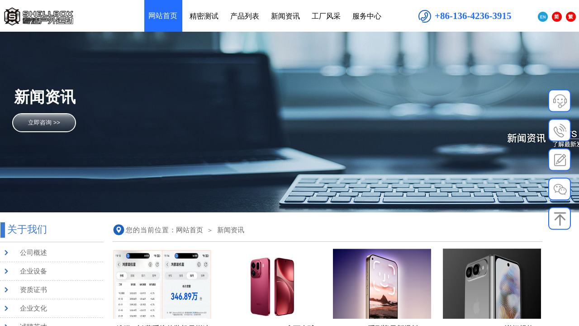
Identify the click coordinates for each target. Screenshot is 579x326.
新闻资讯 (230, 230)
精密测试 (204, 16)
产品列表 (244, 16)
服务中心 (366, 16)
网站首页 (189, 230)
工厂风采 (326, 16)
